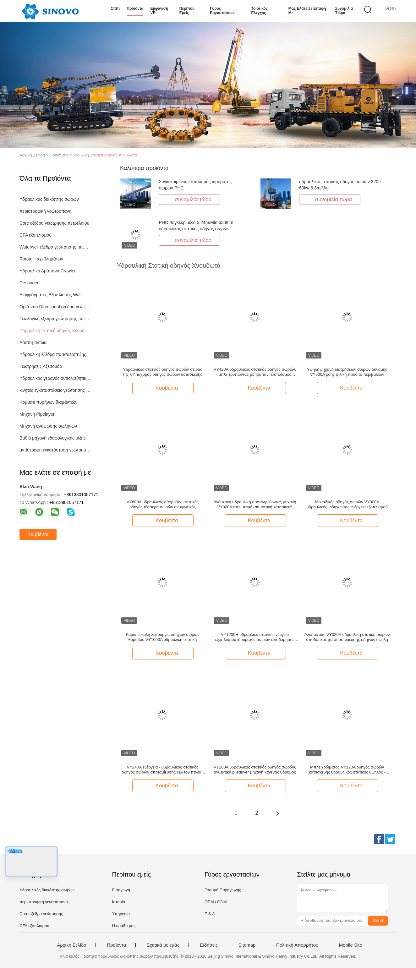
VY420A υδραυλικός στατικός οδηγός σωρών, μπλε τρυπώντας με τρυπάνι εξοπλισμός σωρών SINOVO (255, 372)
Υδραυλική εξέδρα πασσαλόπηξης (52, 354)
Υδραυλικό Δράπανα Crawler (47, 270)
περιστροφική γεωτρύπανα (45, 211)
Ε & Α (210, 913)
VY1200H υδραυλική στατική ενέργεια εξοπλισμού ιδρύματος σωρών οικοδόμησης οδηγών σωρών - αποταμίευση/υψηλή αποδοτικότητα (254, 637)
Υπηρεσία (121, 913)
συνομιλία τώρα (344, 10)
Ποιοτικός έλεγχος (259, 10)
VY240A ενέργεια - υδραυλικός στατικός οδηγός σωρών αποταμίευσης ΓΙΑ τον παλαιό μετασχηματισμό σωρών (162, 770)
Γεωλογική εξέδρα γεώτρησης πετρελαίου (55, 318)
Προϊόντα (135, 8)
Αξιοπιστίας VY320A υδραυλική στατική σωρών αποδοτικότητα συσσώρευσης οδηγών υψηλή (347, 637)
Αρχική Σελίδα (71, 945)
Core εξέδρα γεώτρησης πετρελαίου (54, 223)
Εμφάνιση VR (159, 10)
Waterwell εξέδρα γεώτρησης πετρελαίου (55, 246)
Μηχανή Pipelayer (37, 414)
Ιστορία (118, 902)
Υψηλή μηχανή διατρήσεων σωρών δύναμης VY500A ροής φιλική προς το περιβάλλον (347, 372)
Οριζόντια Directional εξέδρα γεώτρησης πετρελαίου (55, 306)
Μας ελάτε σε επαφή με (307, 10)
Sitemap (246, 945)
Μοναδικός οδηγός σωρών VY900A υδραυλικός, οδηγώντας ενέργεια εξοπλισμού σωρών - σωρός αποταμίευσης (347, 505)
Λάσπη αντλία (33, 342)
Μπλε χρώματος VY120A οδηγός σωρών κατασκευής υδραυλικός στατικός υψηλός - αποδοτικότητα (347, 770)
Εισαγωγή (121, 890)
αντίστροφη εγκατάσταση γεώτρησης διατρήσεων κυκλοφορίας (55, 449)
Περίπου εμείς (186, 10)
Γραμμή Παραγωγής (223, 890)
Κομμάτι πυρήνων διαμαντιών (48, 402)
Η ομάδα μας (123, 925)
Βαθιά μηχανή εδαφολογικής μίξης (52, 437)
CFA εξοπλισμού (35, 235)
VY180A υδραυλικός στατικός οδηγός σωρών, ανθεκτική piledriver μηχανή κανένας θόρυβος (255, 769)
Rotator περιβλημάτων (41, 258)
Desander (29, 282)
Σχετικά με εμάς (163, 945)
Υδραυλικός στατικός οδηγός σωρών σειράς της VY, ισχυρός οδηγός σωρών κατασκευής (162, 372)
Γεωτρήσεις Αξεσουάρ (40, 366)
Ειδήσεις (209, 945)
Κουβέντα (38, 534)
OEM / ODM (216, 902)
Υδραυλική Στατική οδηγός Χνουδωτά (103, 155)
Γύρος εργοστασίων (222, 10)
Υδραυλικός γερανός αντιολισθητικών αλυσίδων (55, 378)
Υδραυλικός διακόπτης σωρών (49, 199)
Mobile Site (350, 945)
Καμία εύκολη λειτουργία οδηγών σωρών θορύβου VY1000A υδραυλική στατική (162, 637)
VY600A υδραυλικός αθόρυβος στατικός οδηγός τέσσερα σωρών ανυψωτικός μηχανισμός (163, 505)
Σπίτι (115, 8)
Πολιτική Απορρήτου (297, 945)
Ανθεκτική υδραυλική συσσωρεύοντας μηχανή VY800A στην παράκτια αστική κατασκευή (255, 504)
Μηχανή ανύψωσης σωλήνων (48, 426)
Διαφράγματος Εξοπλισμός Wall (50, 294)
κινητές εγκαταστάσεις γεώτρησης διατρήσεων (55, 390)
